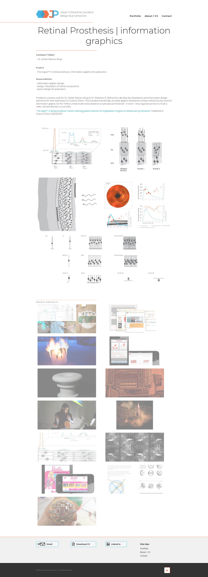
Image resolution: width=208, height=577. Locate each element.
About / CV (151, 16)
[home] (67, 12)
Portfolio (135, 16)
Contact (167, 16)
